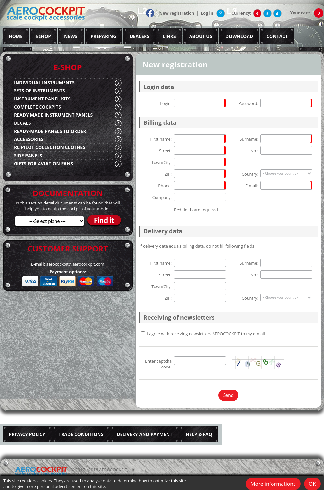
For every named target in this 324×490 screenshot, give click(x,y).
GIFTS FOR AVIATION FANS (43, 163)
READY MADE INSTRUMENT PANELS (53, 115)
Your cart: (300, 13)
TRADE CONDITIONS (81, 434)
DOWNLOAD (239, 36)
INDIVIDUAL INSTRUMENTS (44, 82)
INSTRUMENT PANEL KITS (42, 99)
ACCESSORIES (28, 139)
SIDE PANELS (28, 155)
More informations (273, 483)
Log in (207, 13)
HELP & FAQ (199, 434)
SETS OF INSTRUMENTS (39, 91)
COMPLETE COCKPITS (37, 107)
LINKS (169, 36)
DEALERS (139, 36)
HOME (16, 36)
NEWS (70, 36)
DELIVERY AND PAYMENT (144, 434)
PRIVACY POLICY (27, 434)
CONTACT (277, 36)
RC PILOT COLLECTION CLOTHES (49, 147)
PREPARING (104, 36)
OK (312, 483)
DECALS (22, 123)
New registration (176, 13)
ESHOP (43, 36)
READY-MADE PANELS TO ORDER (50, 131)
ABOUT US (200, 36)
